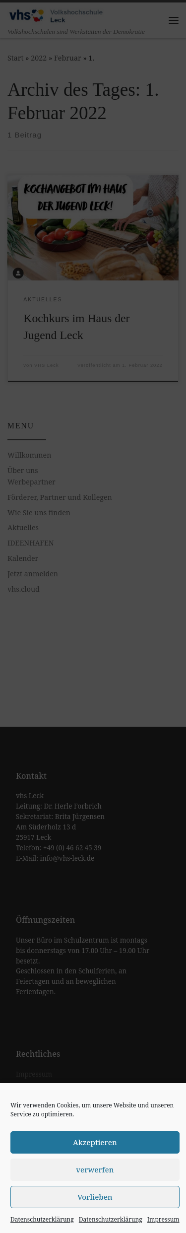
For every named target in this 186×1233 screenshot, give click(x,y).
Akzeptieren (95, 1142)
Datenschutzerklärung (42, 1219)
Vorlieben (95, 1197)
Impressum (163, 1219)
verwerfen (95, 1169)
